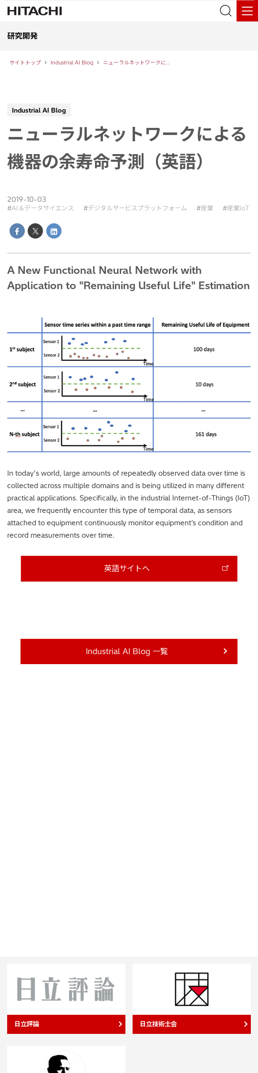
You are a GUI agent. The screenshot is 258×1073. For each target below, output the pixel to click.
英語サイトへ (127, 568)
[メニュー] (247, 10)
